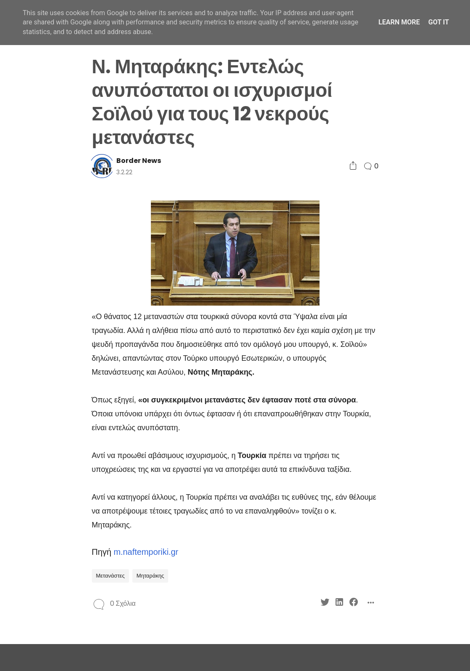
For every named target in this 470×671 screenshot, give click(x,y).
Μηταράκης (150, 576)
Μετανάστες (110, 576)
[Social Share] (353, 166)
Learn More (399, 22)
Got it (438, 22)
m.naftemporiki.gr (145, 552)
